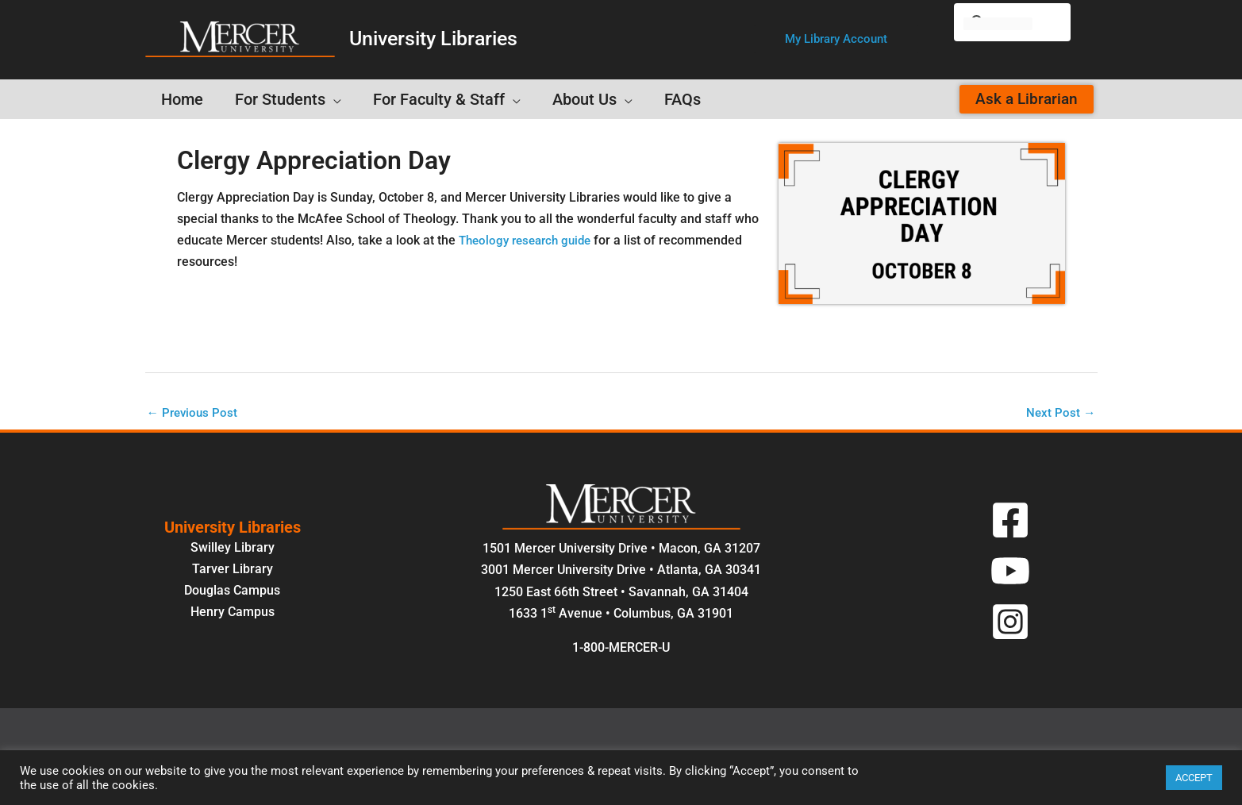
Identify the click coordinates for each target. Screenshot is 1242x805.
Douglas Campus (232, 591)
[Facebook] (1010, 521)
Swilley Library (232, 548)
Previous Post (194, 413)
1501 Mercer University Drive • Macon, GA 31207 (621, 549)
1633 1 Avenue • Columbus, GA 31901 (621, 614)
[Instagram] (1010, 622)
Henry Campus (232, 612)
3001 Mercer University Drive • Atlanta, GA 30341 (621, 571)
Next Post (1060, 413)
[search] (997, 23)
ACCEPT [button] (1194, 778)
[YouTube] (1010, 571)
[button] (836, 39)
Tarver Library (232, 569)
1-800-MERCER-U (621, 648)
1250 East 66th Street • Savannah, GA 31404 (621, 592)
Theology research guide (530, 240)
